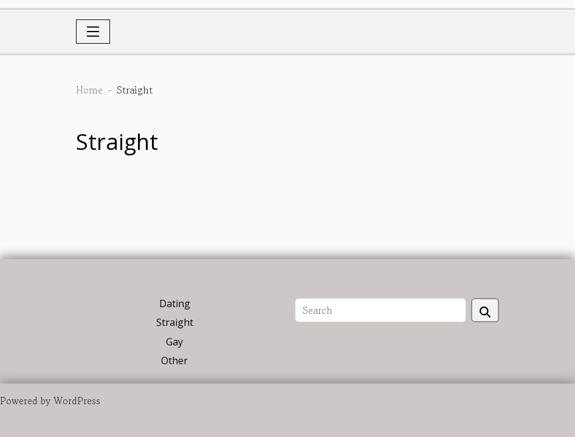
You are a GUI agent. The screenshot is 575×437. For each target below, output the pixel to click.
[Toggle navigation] (93, 31)
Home (89, 90)
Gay (174, 341)
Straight (174, 322)
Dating (174, 303)
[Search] (380, 310)
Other (174, 360)
